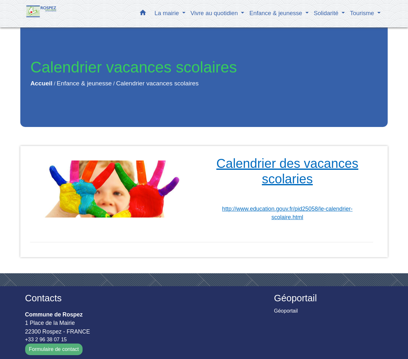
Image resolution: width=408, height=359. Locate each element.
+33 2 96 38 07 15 (46, 339)
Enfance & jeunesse (84, 83)
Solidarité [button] (327, 13)
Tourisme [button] (363, 13)
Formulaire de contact (54, 349)
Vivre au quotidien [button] (215, 13)
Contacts (43, 298)
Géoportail (286, 311)
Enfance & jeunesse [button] (276, 13)
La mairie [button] (167, 13)
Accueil (41, 83)
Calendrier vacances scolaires (157, 83)
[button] (143, 14)
